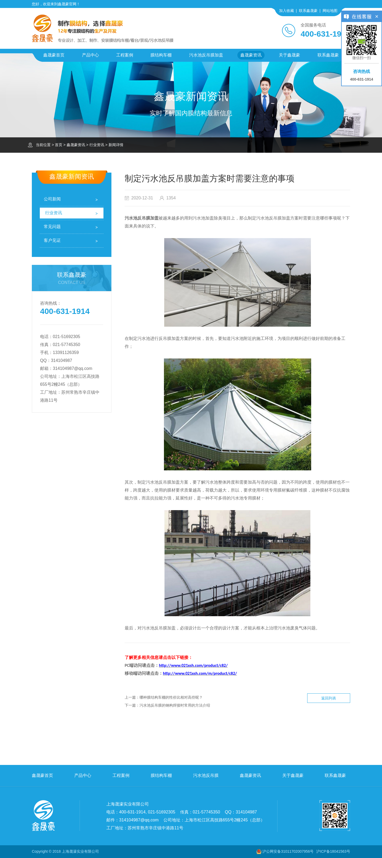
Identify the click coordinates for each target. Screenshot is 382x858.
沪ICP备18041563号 (333, 851)
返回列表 (328, 698)
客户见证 (52, 240)
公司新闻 (52, 199)
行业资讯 (96, 145)
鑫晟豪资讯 (251, 55)
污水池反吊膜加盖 (206, 55)
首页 (58, 145)
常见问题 (52, 226)
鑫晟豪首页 (53, 55)
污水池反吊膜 (206, 775)
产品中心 (90, 55)
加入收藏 (286, 10)
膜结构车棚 (161, 55)
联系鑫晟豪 (308, 10)
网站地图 (330, 10)
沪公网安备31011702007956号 (288, 851)
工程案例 (124, 55)
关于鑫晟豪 (289, 55)
